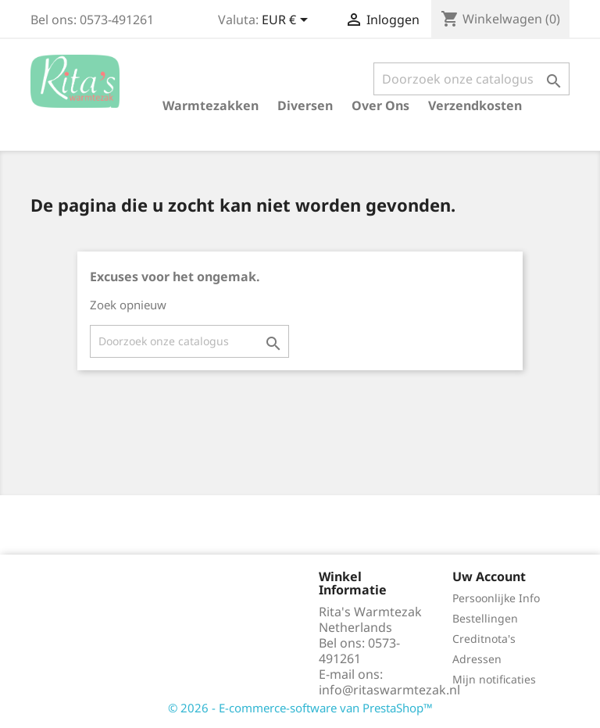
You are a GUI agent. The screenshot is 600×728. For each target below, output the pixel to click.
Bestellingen (485, 618)
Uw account (489, 576)
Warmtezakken (210, 105)
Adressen (477, 658)
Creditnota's (484, 638)
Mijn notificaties (494, 679)
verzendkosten (475, 105)
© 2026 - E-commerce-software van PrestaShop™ (300, 708)
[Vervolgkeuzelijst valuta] (287, 21)
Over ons (380, 105)
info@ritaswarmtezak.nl (389, 689)
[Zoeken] (471, 78)
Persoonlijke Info (496, 598)
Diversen (305, 105)
